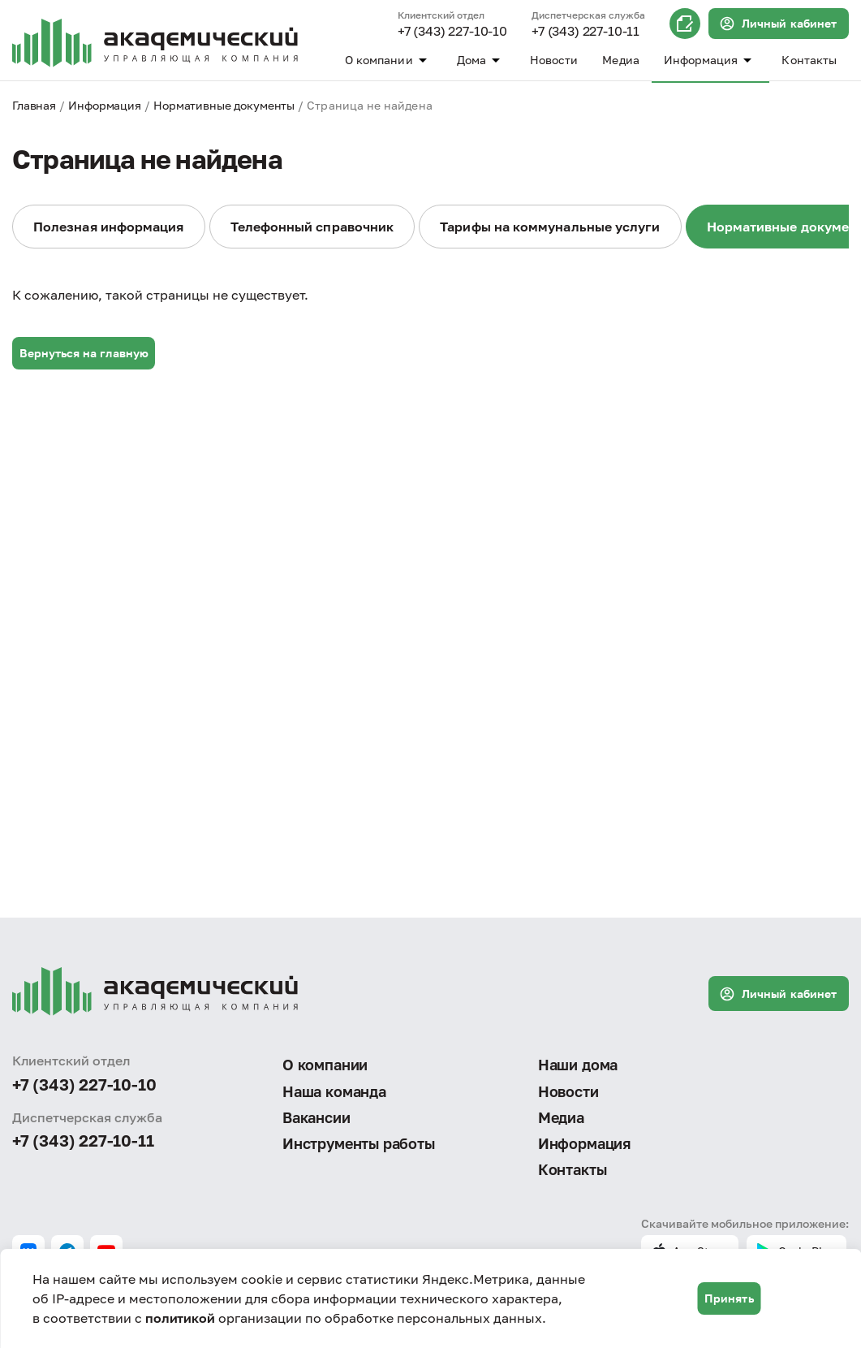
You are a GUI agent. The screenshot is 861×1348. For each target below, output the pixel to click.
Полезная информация (108, 226)
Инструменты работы (358, 1143)
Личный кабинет (778, 23)
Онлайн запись (684, 23)
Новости (554, 60)
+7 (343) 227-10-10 (452, 32)
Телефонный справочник (312, 226)
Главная (34, 105)
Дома (481, 60)
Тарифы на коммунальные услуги (550, 226)
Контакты (809, 60)
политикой (180, 1318)
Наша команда (334, 1091)
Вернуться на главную (84, 353)
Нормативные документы (224, 105)
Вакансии (316, 1117)
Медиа (620, 60)
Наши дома (578, 1065)
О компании (389, 60)
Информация (711, 60)
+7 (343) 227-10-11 (585, 32)
